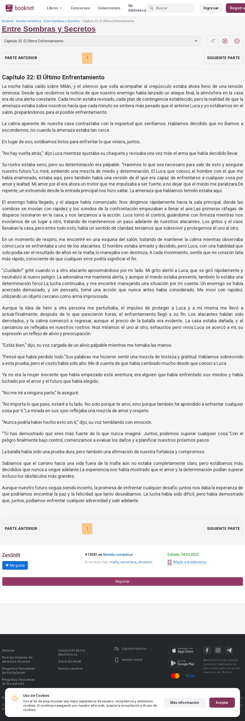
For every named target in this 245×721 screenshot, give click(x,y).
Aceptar (222, 703)
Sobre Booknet (69, 661)
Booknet (8, 21)
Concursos (80, 8)
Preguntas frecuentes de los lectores (18, 670)
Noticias (8, 650)
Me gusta (15, 565)
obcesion (145, 562)
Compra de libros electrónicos (71, 652)
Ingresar (211, 8)
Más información (184, 703)
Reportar (123, 581)
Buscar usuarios (70, 668)
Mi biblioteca (137, 8)
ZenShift (11, 555)
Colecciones (109, 8)
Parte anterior (21, 58)
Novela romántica (28, 21)
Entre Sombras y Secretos (62, 21)
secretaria (128, 562)
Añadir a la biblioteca (189, 562)
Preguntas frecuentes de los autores (18, 681)
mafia (114, 562)
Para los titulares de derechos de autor (17, 659)
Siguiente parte (223, 58)
